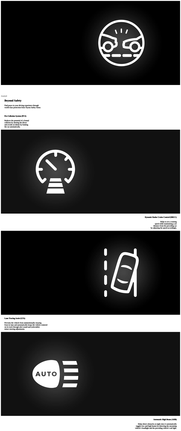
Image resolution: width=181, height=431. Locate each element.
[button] (4, 96)
